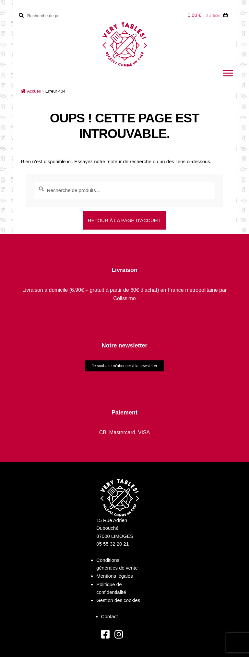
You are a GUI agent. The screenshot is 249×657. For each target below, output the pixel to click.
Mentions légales (114, 576)
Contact (109, 616)
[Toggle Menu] (228, 73)
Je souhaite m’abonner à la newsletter (124, 366)
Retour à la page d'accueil (124, 220)
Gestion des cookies (118, 600)
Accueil (34, 91)
